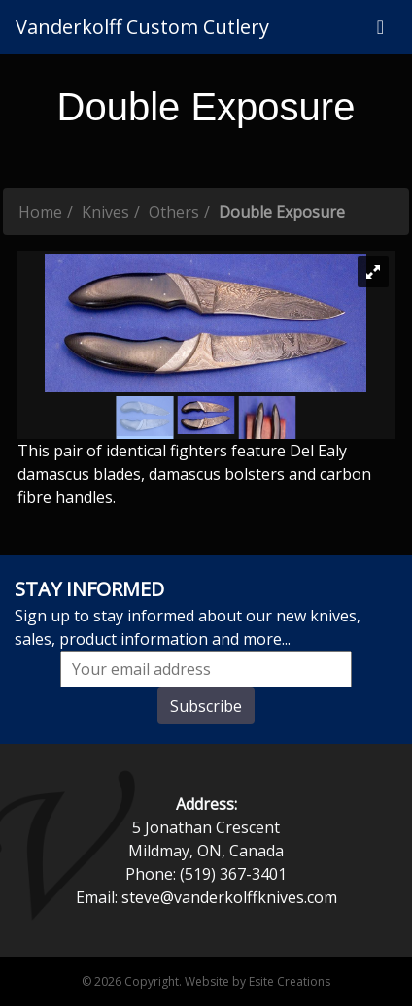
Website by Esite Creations (257, 981)
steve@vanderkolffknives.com (229, 897)
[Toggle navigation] (380, 27)
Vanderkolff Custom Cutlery (142, 27)
